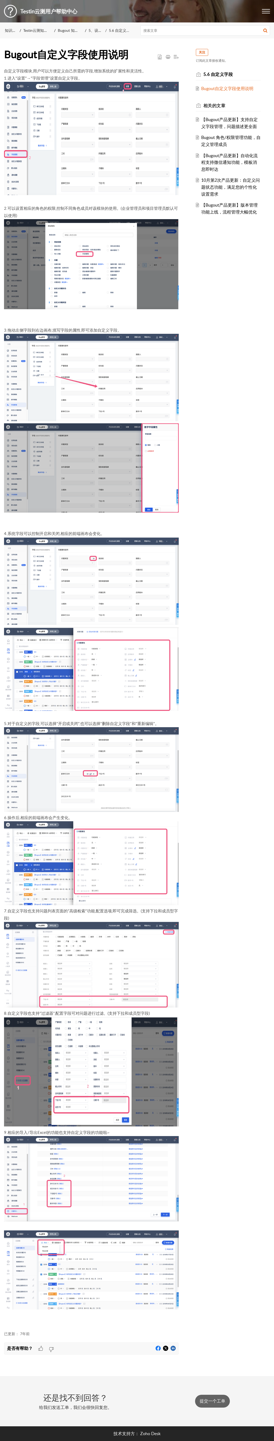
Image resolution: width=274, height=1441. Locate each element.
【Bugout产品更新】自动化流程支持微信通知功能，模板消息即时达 (229, 162)
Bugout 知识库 (70, 30)
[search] (205, 30)
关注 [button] (202, 52)
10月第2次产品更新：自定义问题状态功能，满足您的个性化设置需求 (230, 187)
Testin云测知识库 (37, 30)
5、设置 (95, 30)
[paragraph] (91, 696)
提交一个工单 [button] (212, 1401)
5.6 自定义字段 (121, 30)
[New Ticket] (212, 1401)
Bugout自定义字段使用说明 (227, 88)
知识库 (10, 30)
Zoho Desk (150, 1433)
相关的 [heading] (214, 106)
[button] (266, 11)
